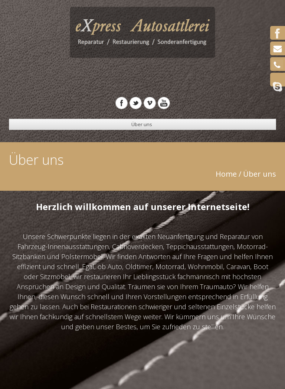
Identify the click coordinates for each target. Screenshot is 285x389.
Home (226, 174)
